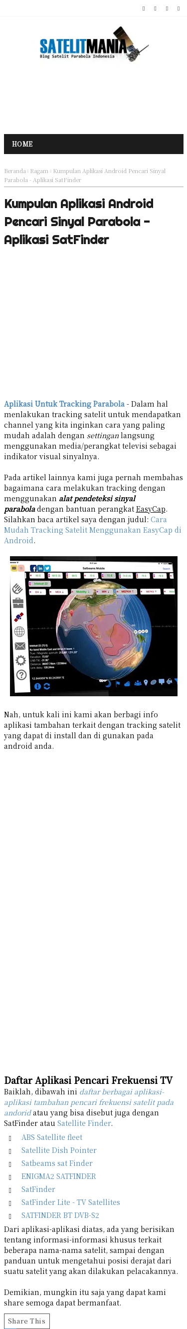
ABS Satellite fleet (51, 1137)
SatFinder (38, 1189)
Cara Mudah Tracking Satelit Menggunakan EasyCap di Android (93, 529)
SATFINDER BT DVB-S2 (60, 1215)
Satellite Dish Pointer (59, 1150)
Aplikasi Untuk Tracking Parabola (64, 404)
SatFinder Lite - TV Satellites (70, 1202)
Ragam (39, 171)
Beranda (15, 171)
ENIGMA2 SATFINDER (58, 1176)
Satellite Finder (84, 1123)
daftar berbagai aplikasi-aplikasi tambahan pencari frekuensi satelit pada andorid (89, 1101)
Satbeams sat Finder (57, 1163)
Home (22, 144)
